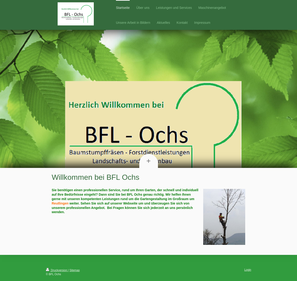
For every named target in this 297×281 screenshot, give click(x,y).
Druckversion (57, 270)
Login (247, 269)
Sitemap (75, 270)
